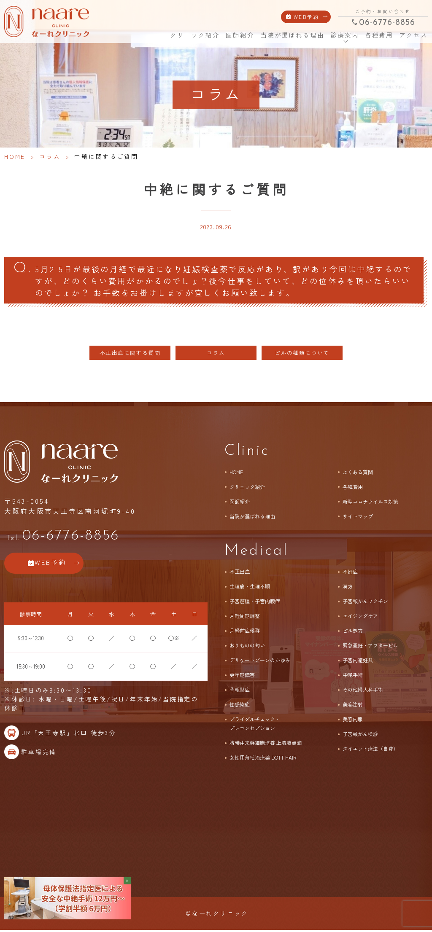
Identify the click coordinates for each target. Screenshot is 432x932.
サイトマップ (358, 517)
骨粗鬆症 (240, 691)
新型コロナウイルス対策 (370, 503)
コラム (49, 156)
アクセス (412, 35)
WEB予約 (306, 16)
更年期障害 (242, 676)
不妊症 (350, 573)
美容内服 (353, 721)
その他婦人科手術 (363, 691)
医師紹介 (239, 35)
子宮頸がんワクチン (365, 603)
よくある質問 (358, 473)
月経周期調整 (245, 617)
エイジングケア (360, 617)
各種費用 (379, 35)
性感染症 (240, 706)
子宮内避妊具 (358, 662)
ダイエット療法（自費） (370, 750)
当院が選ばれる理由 (292, 35)
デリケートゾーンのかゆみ (260, 662)
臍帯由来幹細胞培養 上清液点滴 (266, 744)
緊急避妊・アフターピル (370, 647)
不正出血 (240, 573)
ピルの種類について (302, 355)
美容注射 (353, 706)
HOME (158, 35)
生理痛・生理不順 (250, 588)
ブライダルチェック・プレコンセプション (255, 725)
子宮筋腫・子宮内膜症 (255, 603)
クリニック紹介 (194, 35)
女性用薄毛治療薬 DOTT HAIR (263, 759)
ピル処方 (353, 632)
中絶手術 (353, 676)
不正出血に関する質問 (130, 355)
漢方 (348, 588)
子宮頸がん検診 (360, 735)
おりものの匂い (247, 647)
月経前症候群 (245, 632)
